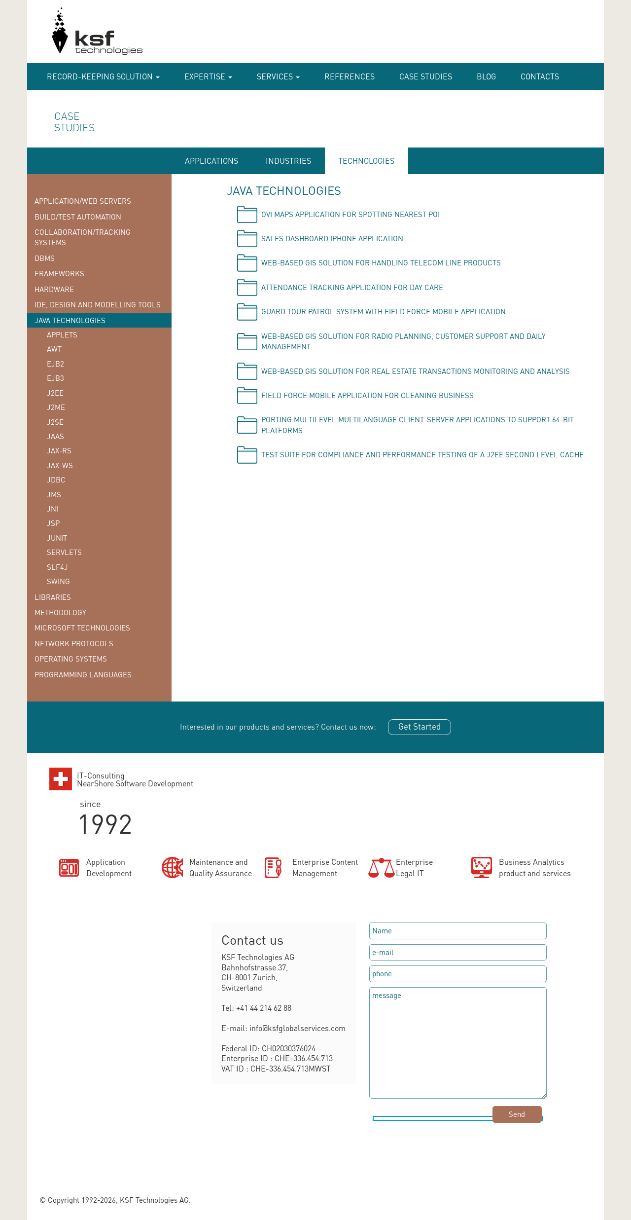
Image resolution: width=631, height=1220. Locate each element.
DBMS (45, 258)
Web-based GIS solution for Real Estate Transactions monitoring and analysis (415, 371)
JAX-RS (59, 450)
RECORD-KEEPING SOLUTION (103, 76)
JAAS (55, 436)
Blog (486, 76)
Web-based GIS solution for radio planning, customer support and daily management (403, 341)
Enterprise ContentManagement (325, 867)
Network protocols (74, 643)
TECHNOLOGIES (366, 160)
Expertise (208, 76)
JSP (53, 523)
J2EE (55, 393)
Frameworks (59, 273)
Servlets (64, 552)
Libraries (53, 597)
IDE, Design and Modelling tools (98, 304)
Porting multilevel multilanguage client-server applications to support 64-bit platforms (417, 424)
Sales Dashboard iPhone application (332, 238)
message (458, 1043)
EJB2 (55, 364)
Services (278, 76)
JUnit (57, 538)
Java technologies (70, 320)
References (349, 76)
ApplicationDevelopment (109, 867)
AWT (54, 349)
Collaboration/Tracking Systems (83, 237)
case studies (425, 76)
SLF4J (57, 567)
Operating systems (71, 659)
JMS (54, 494)
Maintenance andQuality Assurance (220, 867)
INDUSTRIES (288, 160)
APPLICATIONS (211, 160)
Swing (58, 581)
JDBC (56, 479)
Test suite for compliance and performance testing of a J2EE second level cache (422, 454)
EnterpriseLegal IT (414, 867)
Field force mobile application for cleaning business (367, 395)
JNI (52, 509)
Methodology (60, 612)
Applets (62, 334)
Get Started (419, 726)
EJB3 (55, 378)
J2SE (55, 422)
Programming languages (83, 674)
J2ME (56, 407)
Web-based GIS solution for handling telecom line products (381, 262)
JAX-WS (60, 465)
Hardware (54, 289)
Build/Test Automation (78, 217)
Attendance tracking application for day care (352, 287)
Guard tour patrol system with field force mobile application (383, 311)
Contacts (540, 76)
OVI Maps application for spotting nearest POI (350, 214)
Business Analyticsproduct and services (535, 867)
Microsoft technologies (82, 627)
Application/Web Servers (83, 201)
